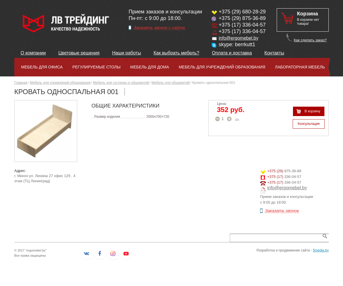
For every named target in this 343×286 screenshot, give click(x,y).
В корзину (312, 111)
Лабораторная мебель (300, 67)
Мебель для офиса (42, 67)
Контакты (274, 52)
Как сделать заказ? (310, 40)
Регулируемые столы (96, 67)
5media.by (321, 250)
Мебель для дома (149, 67)
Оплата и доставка (232, 52)
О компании (33, 52)
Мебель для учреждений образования (222, 67)
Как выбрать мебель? (176, 52)
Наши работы (126, 52)
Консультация (309, 124)
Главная (20, 83)
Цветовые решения (78, 52)
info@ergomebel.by (238, 38)
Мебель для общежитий (170, 83)
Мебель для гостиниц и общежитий (121, 83)
